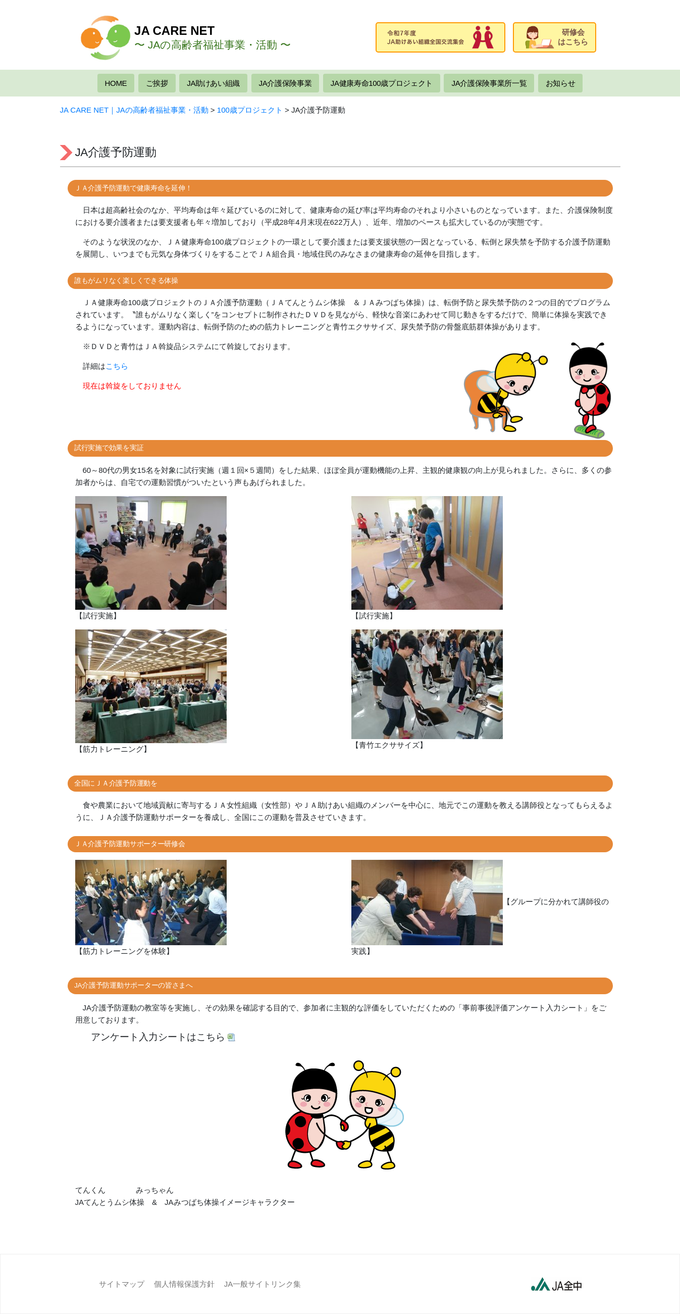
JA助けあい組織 (213, 83)
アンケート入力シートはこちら (158, 1037)
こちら (117, 366)
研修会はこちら (556, 37)
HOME (116, 83)
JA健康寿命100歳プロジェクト (382, 83)
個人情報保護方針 (184, 1284)
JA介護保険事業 (285, 83)
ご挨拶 (157, 83)
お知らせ (561, 83)
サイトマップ (121, 1284)
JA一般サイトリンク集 (262, 1284)
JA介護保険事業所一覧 (489, 83)
